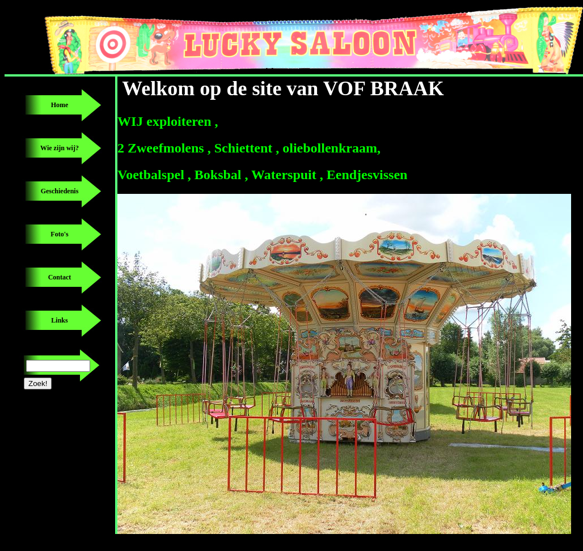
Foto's (59, 234)
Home (60, 105)
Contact (59, 277)
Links (59, 320)
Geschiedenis (60, 191)
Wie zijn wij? (59, 148)
